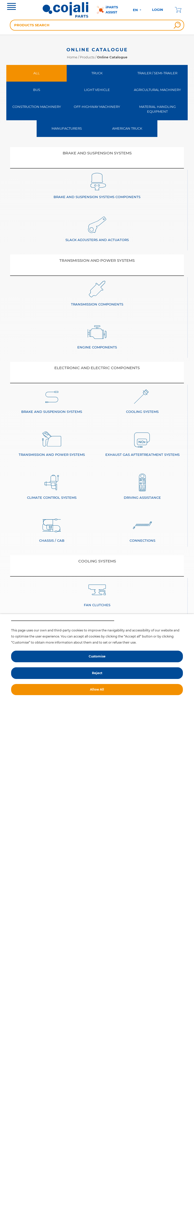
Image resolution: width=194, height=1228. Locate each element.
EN (136, 10)
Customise (97, 656)
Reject (97, 673)
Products (87, 57)
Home (72, 57)
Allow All (97, 689)
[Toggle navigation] (11, 7)
